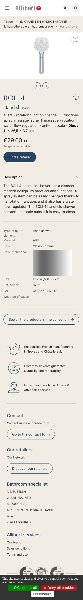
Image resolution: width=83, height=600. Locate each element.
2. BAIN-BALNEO (19, 497)
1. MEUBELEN (16, 491)
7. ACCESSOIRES (19, 522)
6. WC (11, 516)
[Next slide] (45, 85)
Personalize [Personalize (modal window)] (42, 594)
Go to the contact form (31, 434)
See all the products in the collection (41, 319)
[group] (41, 55)
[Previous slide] (37, 85)
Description (41, 177)
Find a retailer (20, 157)
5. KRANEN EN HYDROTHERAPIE (30, 510)
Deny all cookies (59, 587)
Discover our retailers (30, 468)
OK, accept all (23, 587)
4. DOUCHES (16, 504)
